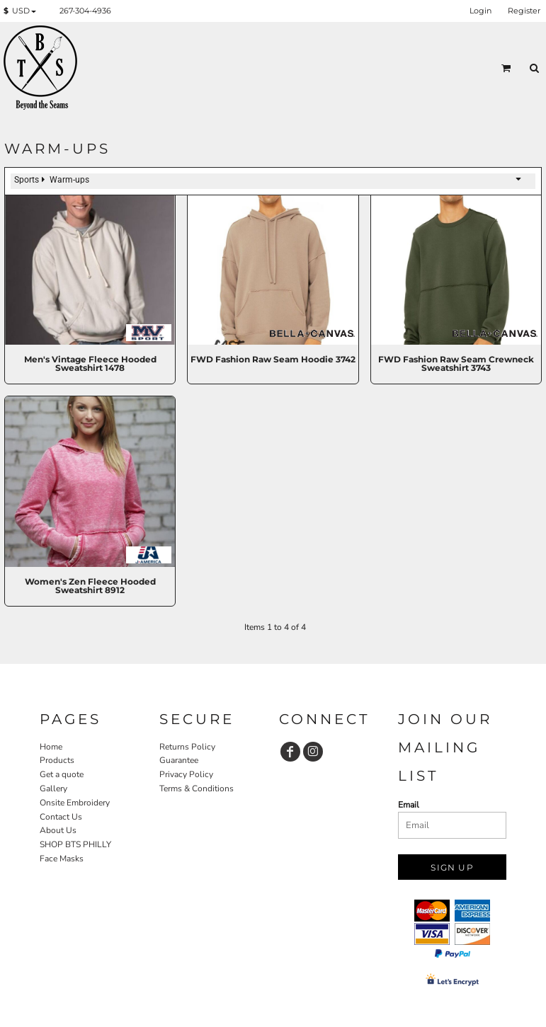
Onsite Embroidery (75, 802)
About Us (58, 830)
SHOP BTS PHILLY (75, 844)
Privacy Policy (186, 774)
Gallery (53, 788)
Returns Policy (187, 746)
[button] (23, 11)
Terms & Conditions (196, 788)
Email (408, 804)
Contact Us (61, 816)
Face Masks (62, 858)
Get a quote (62, 774)
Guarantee (178, 760)
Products (57, 760)
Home (51, 746)
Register (524, 11)
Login (480, 11)
